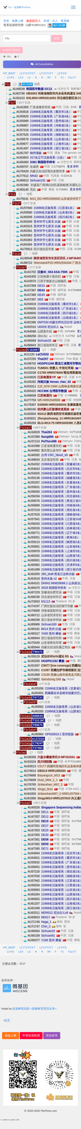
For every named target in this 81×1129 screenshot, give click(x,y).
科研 (46, 21)
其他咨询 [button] (52, 1035)
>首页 (6, 1020)
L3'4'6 (10, 77)
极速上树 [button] (10, 1035)
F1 (62, 77)
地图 (37, 84)
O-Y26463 (62, 189)
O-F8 (73, 107)
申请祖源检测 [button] (31, 1035)
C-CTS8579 (58, 166)
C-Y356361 (71, 395)
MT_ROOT (9, 73)
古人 (55, 21)
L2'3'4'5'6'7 (46, 73)
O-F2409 (70, 331)
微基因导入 (33, 21)
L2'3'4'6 (62, 73)
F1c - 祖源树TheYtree (19, 7)
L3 (29, 77)
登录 (6, 21)
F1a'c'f (72, 77)
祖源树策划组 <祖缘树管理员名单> (34, 1008)
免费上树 (17, 21)
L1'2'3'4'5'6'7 (27, 73)
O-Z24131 (66, 175)
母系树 (65, 21)
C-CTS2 (70, 336)
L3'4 (20, 77)
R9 (49, 77)
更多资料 (73, 166)
